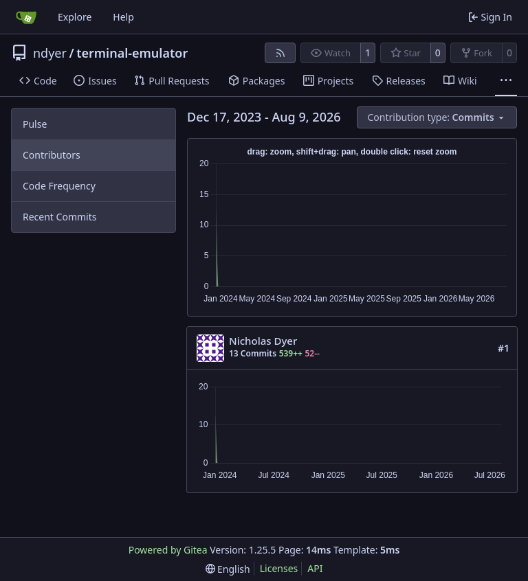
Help (123, 16)
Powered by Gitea (168, 549)
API (314, 568)
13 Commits (252, 353)
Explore (74, 16)
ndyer (50, 53)
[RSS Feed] (280, 53)
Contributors (51, 154)
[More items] (506, 81)
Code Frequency (59, 185)
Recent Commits (59, 216)
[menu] (437, 117)
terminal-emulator (132, 53)
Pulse (35, 123)
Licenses (279, 568)
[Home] (26, 17)
